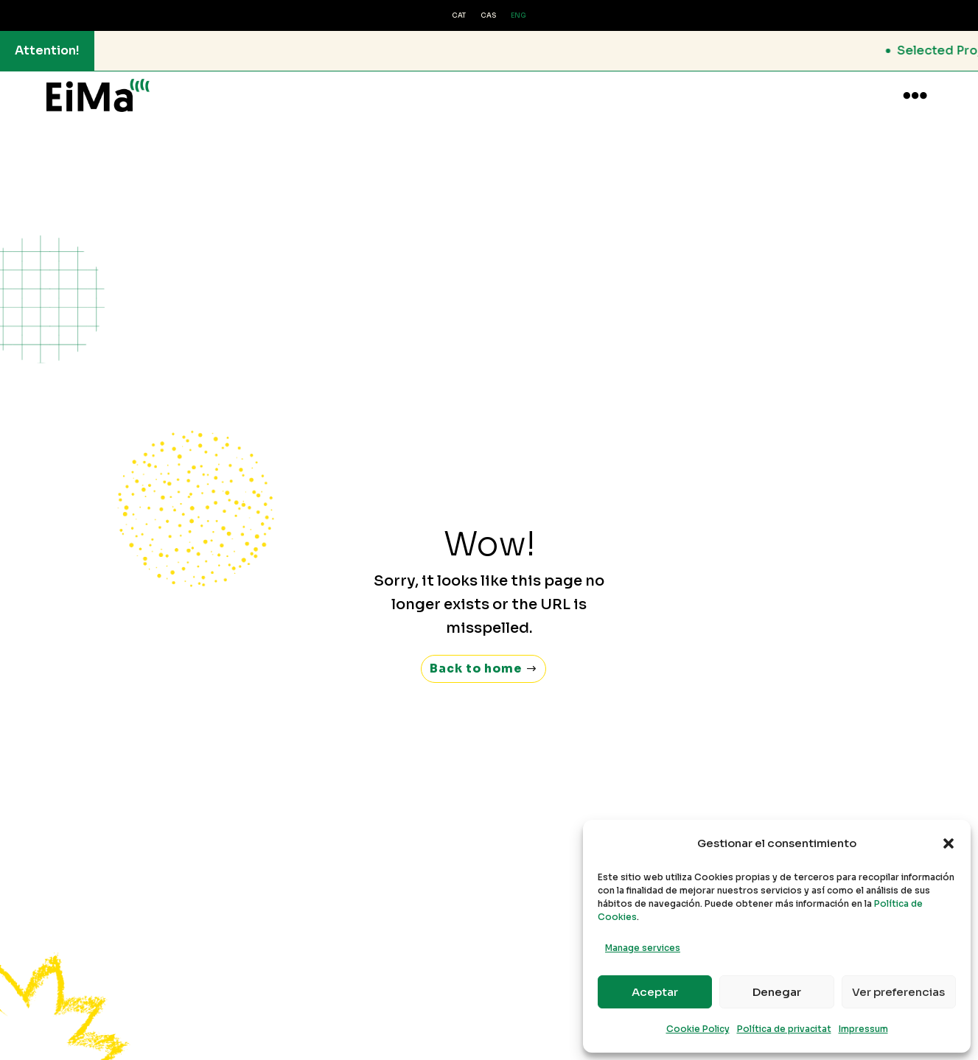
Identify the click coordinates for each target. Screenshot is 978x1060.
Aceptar (655, 992)
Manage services (642, 947)
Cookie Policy (698, 1028)
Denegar (776, 992)
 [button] (915, 95)
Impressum (863, 1028)
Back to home (476, 654)
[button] (948, 843)
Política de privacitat (784, 1028)
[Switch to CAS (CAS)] (488, 16)
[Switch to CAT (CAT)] (458, 16)
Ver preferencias (898, 992)
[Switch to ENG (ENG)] (518, 16)
